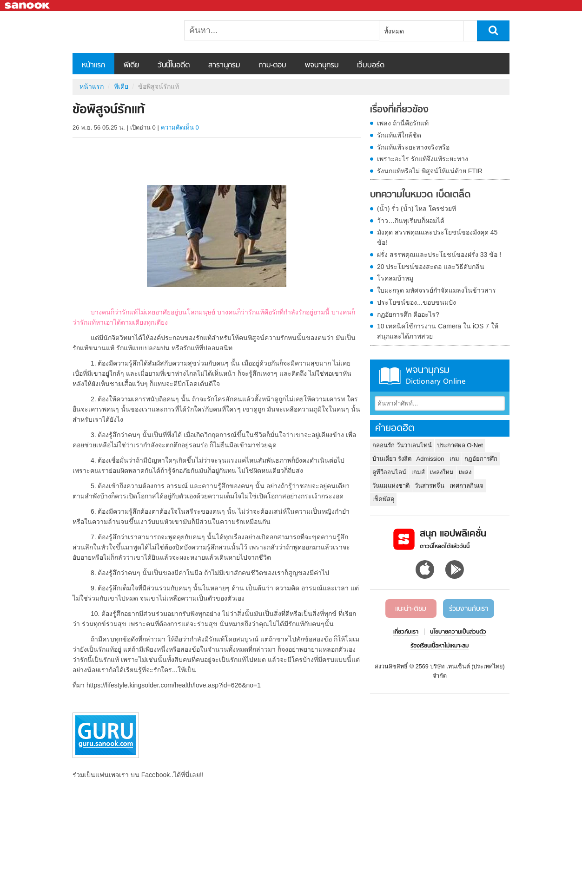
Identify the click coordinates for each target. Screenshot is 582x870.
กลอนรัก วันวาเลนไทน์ (402, 445)
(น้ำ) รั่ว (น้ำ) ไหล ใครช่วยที (416, 208)
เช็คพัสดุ (383, 499)
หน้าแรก (93, 65)
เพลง (465, 472)
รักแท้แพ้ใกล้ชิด (399, 135)
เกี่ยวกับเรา (405, 632)
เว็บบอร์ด (370, 65)
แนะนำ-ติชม (410, 609)
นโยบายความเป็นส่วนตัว (458, 632)
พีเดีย (131, 65)
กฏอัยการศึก (480, 458)
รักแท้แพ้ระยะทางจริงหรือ (413, 147)
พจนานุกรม (321, 65)
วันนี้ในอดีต (174, 65)
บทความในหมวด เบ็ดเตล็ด (420, 195)
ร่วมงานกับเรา (468, 609)
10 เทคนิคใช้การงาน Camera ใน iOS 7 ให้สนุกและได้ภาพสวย (437, 331)
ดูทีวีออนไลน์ (389, 472)
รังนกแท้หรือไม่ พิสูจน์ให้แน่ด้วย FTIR (430, 171)
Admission (430, 458)
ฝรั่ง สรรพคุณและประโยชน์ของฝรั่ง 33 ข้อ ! (439, 254)
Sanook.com (28, 6)
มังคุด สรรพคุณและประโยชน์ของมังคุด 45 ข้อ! (437, 237)
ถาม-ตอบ (272, 65)
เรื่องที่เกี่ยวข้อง (399, 110)
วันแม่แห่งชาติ (391, 485)
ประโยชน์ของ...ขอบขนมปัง (416, 302)
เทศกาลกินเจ (466, 485)
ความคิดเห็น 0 (180, 127)
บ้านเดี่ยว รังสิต (391, 458)
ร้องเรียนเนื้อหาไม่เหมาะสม (439, 646)
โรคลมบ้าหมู (395, 278)
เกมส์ (418, 472)
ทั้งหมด (394, 31)
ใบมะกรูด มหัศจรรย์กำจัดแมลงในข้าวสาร (436, 290)
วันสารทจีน (429, 485)
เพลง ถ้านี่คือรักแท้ (403, 123)
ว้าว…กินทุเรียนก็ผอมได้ (410, 220)
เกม (454, 458)
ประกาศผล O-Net (460, 445)
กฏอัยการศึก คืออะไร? (408, 314)
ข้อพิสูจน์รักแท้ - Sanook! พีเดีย (121, 32)
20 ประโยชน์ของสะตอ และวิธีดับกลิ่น (430, 266)
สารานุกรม (224, 65)
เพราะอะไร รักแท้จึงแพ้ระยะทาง (422, 159)
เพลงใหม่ (442, 472)
